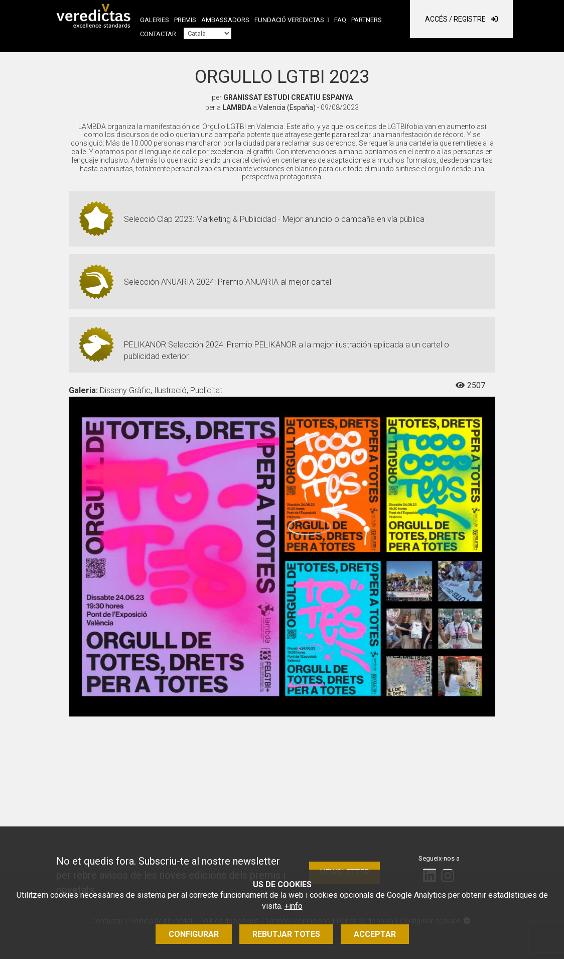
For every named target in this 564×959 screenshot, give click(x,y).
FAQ (340, 20)
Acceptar (375, 934)
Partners (366, 20)
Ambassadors (225, 20)
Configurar (194, 934)
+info (294, 906)
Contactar (158, 34)
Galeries (154, 20)
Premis (185, 20)
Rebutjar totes (286, 934)
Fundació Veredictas (289, 20)
